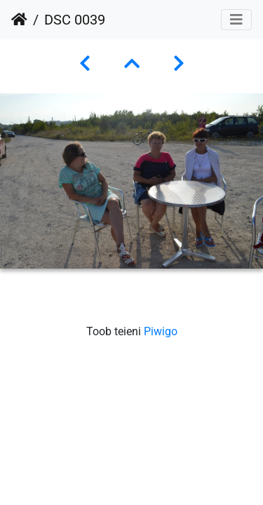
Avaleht (19, 19)
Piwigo (160, 331)
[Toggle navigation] (236, 19)
